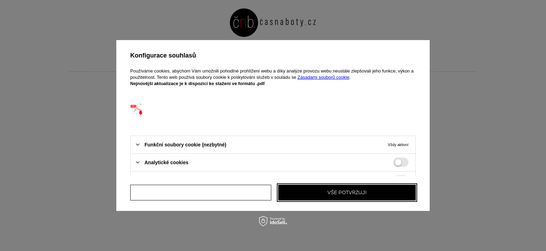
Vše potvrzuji (347, 192)
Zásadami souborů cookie (323, 77)
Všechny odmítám (201, 192)
